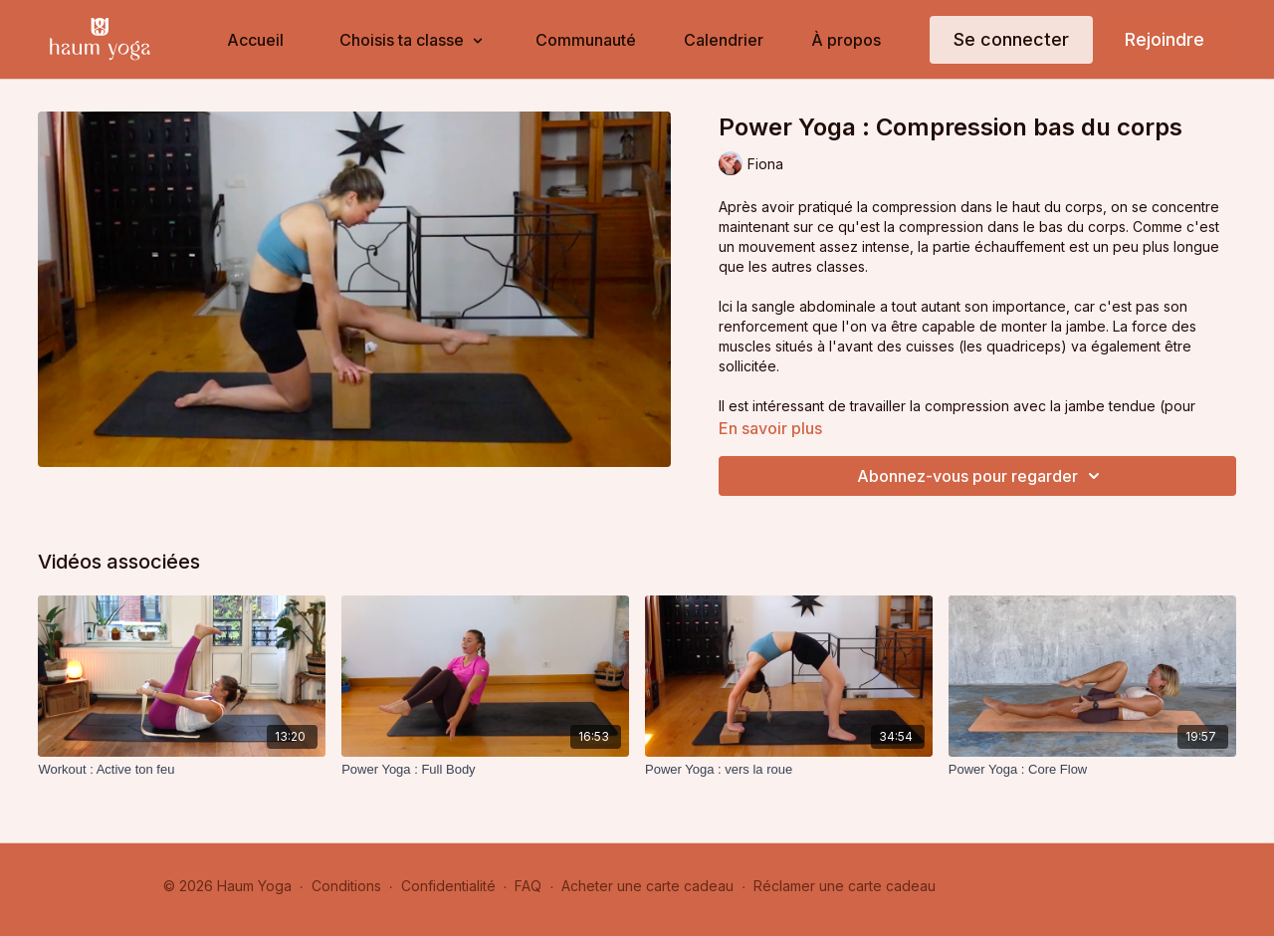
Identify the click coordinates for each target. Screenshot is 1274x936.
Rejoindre (1164, 39)
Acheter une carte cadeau (647, 885)
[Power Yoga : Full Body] (485, 770)
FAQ (528, 885)
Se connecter (1011, 39)
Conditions (346, 885)
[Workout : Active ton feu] (181, 770)
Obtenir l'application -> (1031, 885)
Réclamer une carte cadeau (844, 885)
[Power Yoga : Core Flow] (1092, 770)
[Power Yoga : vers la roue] (789, 770)
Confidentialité (448, 885)
